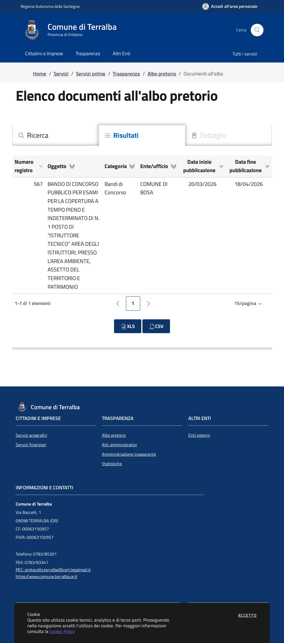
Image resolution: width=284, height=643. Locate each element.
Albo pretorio (114, 435)
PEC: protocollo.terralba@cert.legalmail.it (53, 569)
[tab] (55, 135)
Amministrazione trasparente (129, 454)
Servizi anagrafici (31, 435)
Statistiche (112, 463)
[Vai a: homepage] (72, 30)
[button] (28, 166)
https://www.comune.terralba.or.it (46, 576)
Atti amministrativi (119, 444)
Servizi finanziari (31, 444)
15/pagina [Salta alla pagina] (248, 303)
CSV (156, 326)
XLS (128, 326)
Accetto (247, 615)
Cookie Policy (62, 631)
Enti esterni (199, 435)
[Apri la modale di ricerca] (256, 30)
